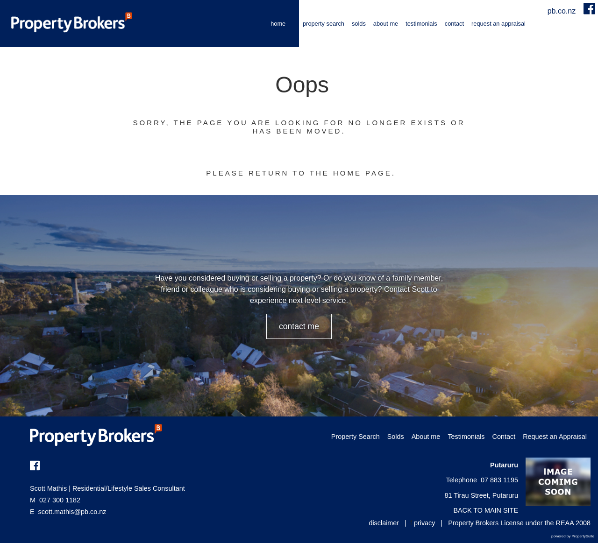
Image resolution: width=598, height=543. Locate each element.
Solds (359, 23)
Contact (454, 23)
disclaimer (384, 523)
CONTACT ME (299, 326)
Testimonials (421, 23)
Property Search (323, 23)
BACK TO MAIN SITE (485, 510)
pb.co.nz (563, 11)
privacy (424, 523)
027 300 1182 (55, 500)
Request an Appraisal (498, 23)
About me (385, 23)
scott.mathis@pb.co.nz (72, 511)
